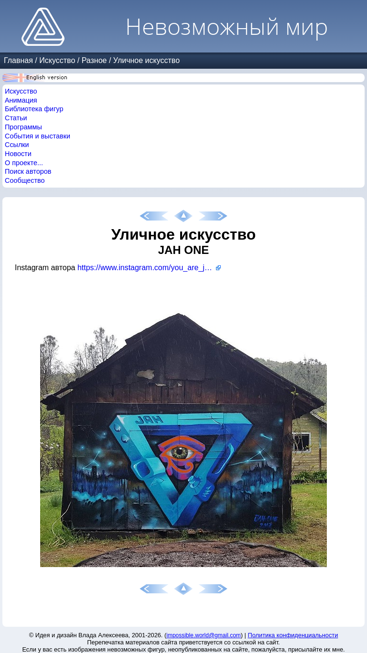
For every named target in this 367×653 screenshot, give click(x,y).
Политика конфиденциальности (293, 635)
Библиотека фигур (34, 109)
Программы (23, 127)
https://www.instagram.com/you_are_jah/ (146, 267)
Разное (94, 60)
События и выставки (37, 136)
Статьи (16, 118)
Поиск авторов (28, 171)
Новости (18, 154)
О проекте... (24, 163)
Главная (18, 60)
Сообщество (25, 180)
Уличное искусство (146, 60)
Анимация (21, 100)
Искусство (57, 60)
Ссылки (17, 144)
